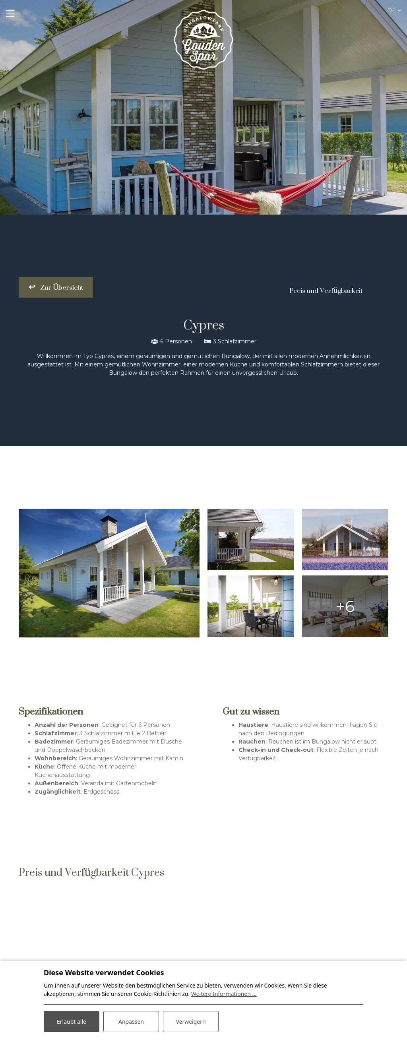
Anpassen (131, 1021)
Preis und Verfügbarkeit (325, 290)
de (391, 10)
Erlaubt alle (71, 1021)
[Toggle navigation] (10, 14)
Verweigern (190, 1021)
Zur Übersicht (61, 287)
